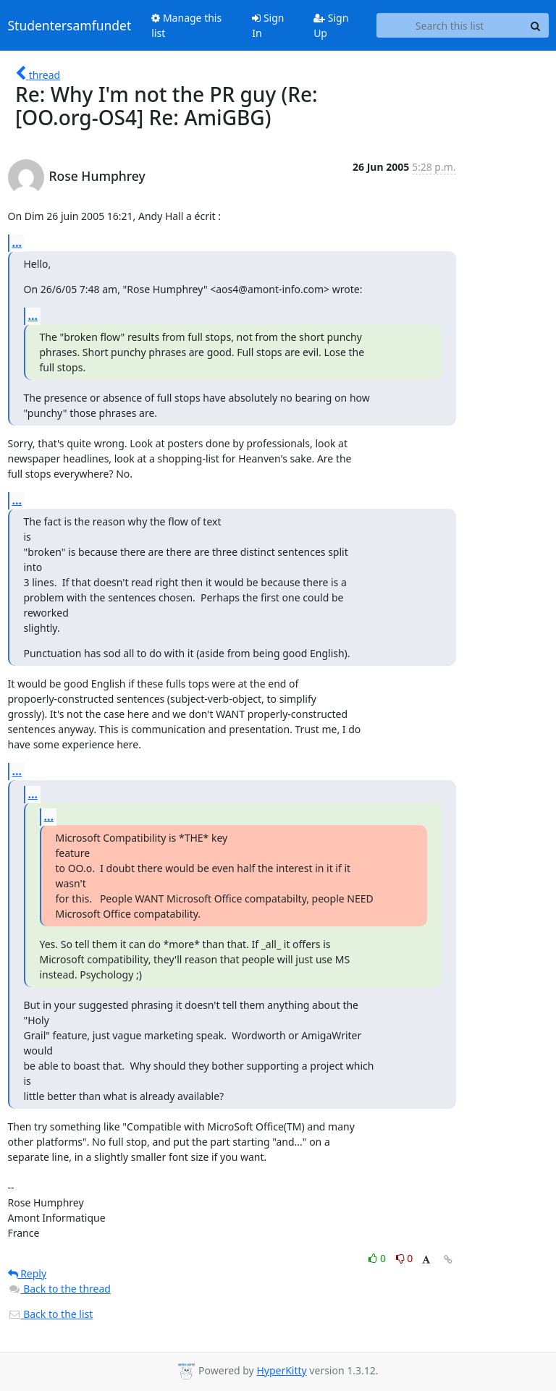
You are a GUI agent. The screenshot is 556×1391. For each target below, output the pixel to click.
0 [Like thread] (378, 1258)
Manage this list (186, 25)
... (17, 242)
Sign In (268, 25)
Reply (27, 1273)
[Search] (536, 25)
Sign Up (330, 25)
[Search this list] (449, 25)
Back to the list (50, 1314)
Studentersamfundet (70, 25)
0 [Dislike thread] (404, 1258)
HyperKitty (281, 1370)
